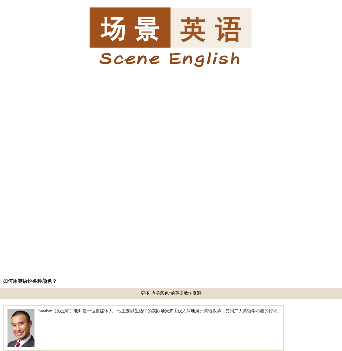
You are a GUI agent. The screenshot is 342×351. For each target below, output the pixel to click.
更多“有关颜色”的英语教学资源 (171, 293)
